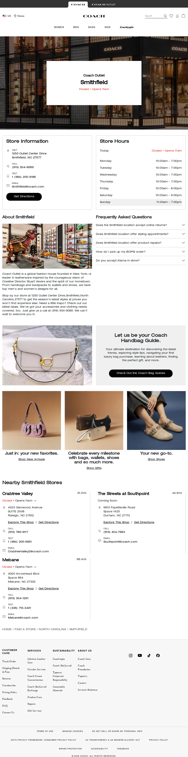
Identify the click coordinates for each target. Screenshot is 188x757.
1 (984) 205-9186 (24, 177)
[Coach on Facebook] (158, 655)
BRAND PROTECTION (70, 748)
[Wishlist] (171, 16)
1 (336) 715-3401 (19, 608)
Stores (20, 16)
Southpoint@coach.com (120, 542)
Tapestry (82, 676)
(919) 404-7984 (114, 532)
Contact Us (8, 712)
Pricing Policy (9, 692)
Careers (82, 682)
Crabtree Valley (17, 494)
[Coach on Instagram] (130, 655)
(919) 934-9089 (23, 167)
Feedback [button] (7, 698)
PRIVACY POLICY (158, 740)
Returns (6, 678)
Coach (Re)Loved (62, 665)
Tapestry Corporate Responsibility (60, 676)
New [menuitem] (108, 27)
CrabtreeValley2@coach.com (28, 551)
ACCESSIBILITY (99, 748)
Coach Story (84, 658)
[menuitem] (127, 27)
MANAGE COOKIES (72, 731)
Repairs (32, 703)
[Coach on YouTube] (139, 655)
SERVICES (34, 650)
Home (7, 629)
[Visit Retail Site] (78, 5)
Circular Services (37, 669)
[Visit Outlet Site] (103, 5)
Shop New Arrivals (31, 459)
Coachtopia (59, 658)
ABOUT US (85, 650)
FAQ (5, 705)
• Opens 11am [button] (17, 501)
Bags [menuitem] (92, 27)
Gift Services (35, 710)
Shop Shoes (156, 459)
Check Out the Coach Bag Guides (141, 373)
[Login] (177, 16)
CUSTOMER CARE (9, 652)
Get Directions (24, 196)
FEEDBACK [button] (123, 748)
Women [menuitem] (59, 27)
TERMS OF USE (45, 731)
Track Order (9, 661)
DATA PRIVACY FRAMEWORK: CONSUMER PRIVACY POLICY (43, 740)
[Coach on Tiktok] (149, 655)
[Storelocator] (18, 16)
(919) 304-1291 (18, 598)
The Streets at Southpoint (123, 494)
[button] (165, 16)
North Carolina (52, 629)
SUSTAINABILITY (64, 650)
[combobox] (156, 16)
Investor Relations (87, 689)
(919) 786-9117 (18, 532)
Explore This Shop (21, 522)
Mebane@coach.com (23, 618)
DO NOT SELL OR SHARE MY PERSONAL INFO (117, 731)
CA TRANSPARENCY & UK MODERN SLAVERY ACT (112, 740)
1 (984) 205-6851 (20, 542)
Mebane (10, 560)
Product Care (35, 697)
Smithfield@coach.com (28, 187)
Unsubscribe (9, 685)
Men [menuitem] (76, 27)
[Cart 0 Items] (183, 15)
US (9, 16)
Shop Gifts (94, 468)
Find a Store (25, 629)
